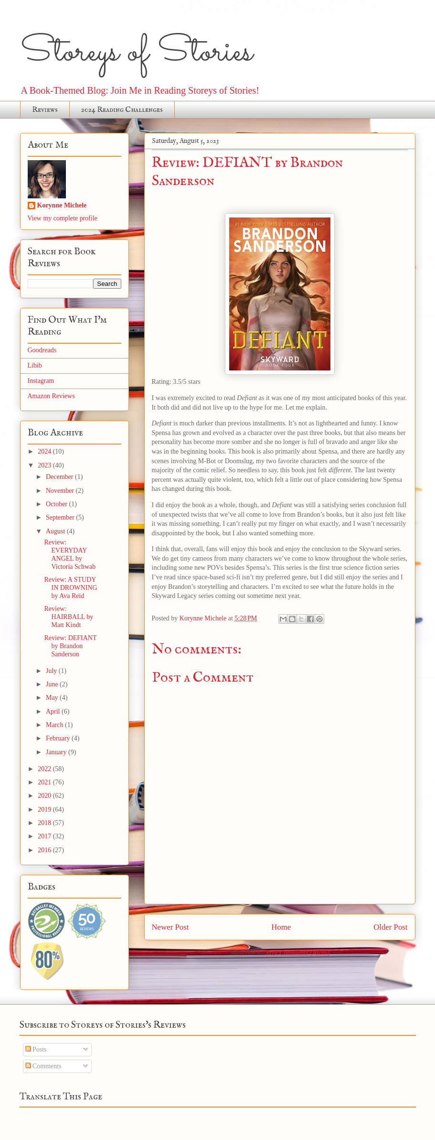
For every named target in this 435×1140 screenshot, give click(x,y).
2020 (45, 795)
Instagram (41, 380)
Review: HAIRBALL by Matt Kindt (68, 617)
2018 (45, 822)
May (53, 697)
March (55, 724)
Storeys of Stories (136, 52)
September (61, 517)
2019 (45, 809)
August (56, 531)
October (57, 504)
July (52, 670)
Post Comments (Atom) (297, 952)
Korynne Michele (62, 205)
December (60, 476)
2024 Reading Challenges (122, 110)
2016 (45, 850)
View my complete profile (63, 218)
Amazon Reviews (51, 396)
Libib (35, 365)
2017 (45, 836)
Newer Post (170, 927)
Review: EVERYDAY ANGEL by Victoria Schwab (69, 554)
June (53, 684)
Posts (36, 1049)
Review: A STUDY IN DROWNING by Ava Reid (70, 587)
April (54, 711)
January (57, 752)
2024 (45, 451)
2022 (45, 768)
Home (281, 927)
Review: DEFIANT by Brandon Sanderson (70, 646)
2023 (45, 465)
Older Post (390, 927)
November (61, 490)
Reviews (45, 110)
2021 (45, 782)
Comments (43, 1066)
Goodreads (42, 350)
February (59, 738)
